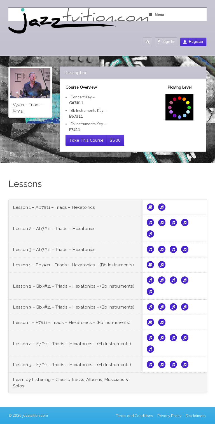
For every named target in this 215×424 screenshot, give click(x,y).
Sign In (166, 41)
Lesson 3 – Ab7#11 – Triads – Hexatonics (54, 249)
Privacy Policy (169, 415)
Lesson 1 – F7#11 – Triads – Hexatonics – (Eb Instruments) (71, 322)
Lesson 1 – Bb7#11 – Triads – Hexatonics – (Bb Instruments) (73, 264)
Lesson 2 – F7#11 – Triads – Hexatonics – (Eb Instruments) (72, 343)
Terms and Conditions (134, 415)
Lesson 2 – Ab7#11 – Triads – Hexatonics (54, 228)
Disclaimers (196, 415)
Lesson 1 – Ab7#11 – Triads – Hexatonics (54, 207)
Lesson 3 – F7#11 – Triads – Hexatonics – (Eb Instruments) (72, 364)
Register (193, 41)
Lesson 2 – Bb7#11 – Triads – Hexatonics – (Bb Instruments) (73, 286)
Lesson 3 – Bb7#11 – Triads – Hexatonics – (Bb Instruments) (73, 307)
